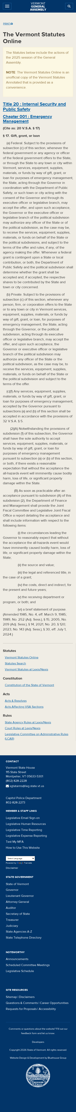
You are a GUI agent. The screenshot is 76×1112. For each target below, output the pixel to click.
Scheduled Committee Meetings (28, 965)
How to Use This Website (23, 848)
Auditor (11, 908)
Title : (34, 106)
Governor (12, 890)
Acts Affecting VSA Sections (24, 707)
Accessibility (47, 1009)
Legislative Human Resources (26, 824)
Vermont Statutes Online (21, 657)
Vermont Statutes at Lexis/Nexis (26, 669)
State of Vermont (17, 884)
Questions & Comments (22, 1003)
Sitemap (11, 997)
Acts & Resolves (16, 701)
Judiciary (12, 926)
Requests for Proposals (21, 1009)
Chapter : (27, 119)
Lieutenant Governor (20, 896)
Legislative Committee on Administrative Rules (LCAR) (36, 736)
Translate (24, 863)
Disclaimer (12, 868)
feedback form (29, 1033)
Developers (38, 1042)
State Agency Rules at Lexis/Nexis (28, 722)
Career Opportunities (54, 1003)
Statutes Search (15, 663)
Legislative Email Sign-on (23, 818)
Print (8, 23)
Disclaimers (27, 997)
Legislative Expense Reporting (26, 836)
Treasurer (12, 920)
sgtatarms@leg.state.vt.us (25, 786)
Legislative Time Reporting (24, 830)
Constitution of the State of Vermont (29, 685)
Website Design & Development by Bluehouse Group (38, 1057)
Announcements (17, 959)
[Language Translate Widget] (20, 858)
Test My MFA (15, 842)
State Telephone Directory (23, 938)
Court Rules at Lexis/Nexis (22, 728)
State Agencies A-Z (19, 932)
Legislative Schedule (20, 971)
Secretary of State (18, 914)
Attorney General (17, 902)
